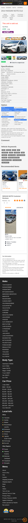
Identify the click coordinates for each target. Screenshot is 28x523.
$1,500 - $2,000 (7, 391)
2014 (3, 150)
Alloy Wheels (5, 162)
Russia (5, 449)
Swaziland (6, 461)
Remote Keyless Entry (14, 157)
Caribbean (6, 458)
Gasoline (4, 155)
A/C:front (4, 157)
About (4, 470)
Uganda (5, 436)
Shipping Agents (7, 482)
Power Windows (17, 160)
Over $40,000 (6, 408)
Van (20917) (5, 375)
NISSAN (8, 7)
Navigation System (6, 160)
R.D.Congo (6, 441)
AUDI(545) (5, 310)
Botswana (6, 429)
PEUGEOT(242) (6, 342)
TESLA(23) (5, 352)
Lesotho (5, 427)
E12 (18, 150)
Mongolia (5, 463)
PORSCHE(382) (6, 345)
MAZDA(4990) (6, 298)
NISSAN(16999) (7, 287)
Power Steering (20, 155)
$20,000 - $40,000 (8, 405)
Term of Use (6, 491)
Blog (3, 486)
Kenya (5, 434)
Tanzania (5, 418)
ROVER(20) (5, 349)
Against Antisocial (7, 500)
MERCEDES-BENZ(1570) (9, 294)
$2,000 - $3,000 (7, 394)
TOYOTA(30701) (7, 285)
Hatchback (4, 152)
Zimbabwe (6, 431)
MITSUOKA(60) (6, 340)
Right (23, 152)
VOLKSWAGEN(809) (8, 303)
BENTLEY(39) (6, 324)
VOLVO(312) (5, 354)
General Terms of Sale (8, 493)
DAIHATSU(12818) (7, 315)
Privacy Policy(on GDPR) (9, 498)
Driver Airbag (12, 155)
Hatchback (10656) (7, 363)
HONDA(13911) (6, 289)
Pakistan (5, 451)
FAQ (3, 475)
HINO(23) (5, 319)
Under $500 (5, 384)
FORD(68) (5, 312)
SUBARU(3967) (6, 301)
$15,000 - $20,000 (7, 403)
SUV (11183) (5, 366)
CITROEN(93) (6, 329)
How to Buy (5, 472)
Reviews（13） (6, 200)
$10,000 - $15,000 (7, 401)
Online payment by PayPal (9, 502)
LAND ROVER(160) (7, 335)
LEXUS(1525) (6, 317)
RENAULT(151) (6, 347)
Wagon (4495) (6, 370)
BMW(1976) (5, 296)
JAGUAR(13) (6, 333)
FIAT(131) (5, 331)
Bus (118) (5, 377)
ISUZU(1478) (6, 308)
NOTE (14, 7)
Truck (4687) (6, 373)
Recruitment (5, 505)
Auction (4, 477)
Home (3, 7)
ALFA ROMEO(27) (7, 322)
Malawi (5, 422)
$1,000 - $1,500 (6, 389)
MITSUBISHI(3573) (8, 292)
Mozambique (6, 424)
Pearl (11, 152)
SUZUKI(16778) (6, 305)
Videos (4, 489)
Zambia (5, 420)
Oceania (5, 454)
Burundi (5, 443)
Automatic (17, 152)
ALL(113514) (5, 356)
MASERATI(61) (6, 338)
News (4, 484)
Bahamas (5, 456)
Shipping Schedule (7, 479)
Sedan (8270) (6, 368)
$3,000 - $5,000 (7, 396)
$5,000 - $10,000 (7, 398)
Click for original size (17, 62)
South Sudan (7, 438)
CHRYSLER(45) (6, 326)
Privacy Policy (6, 495)
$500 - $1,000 (6, 387)
